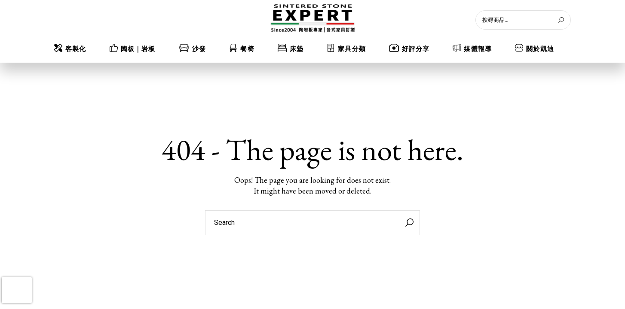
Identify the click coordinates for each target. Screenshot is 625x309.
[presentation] (17, 290)
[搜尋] (561, 20)
